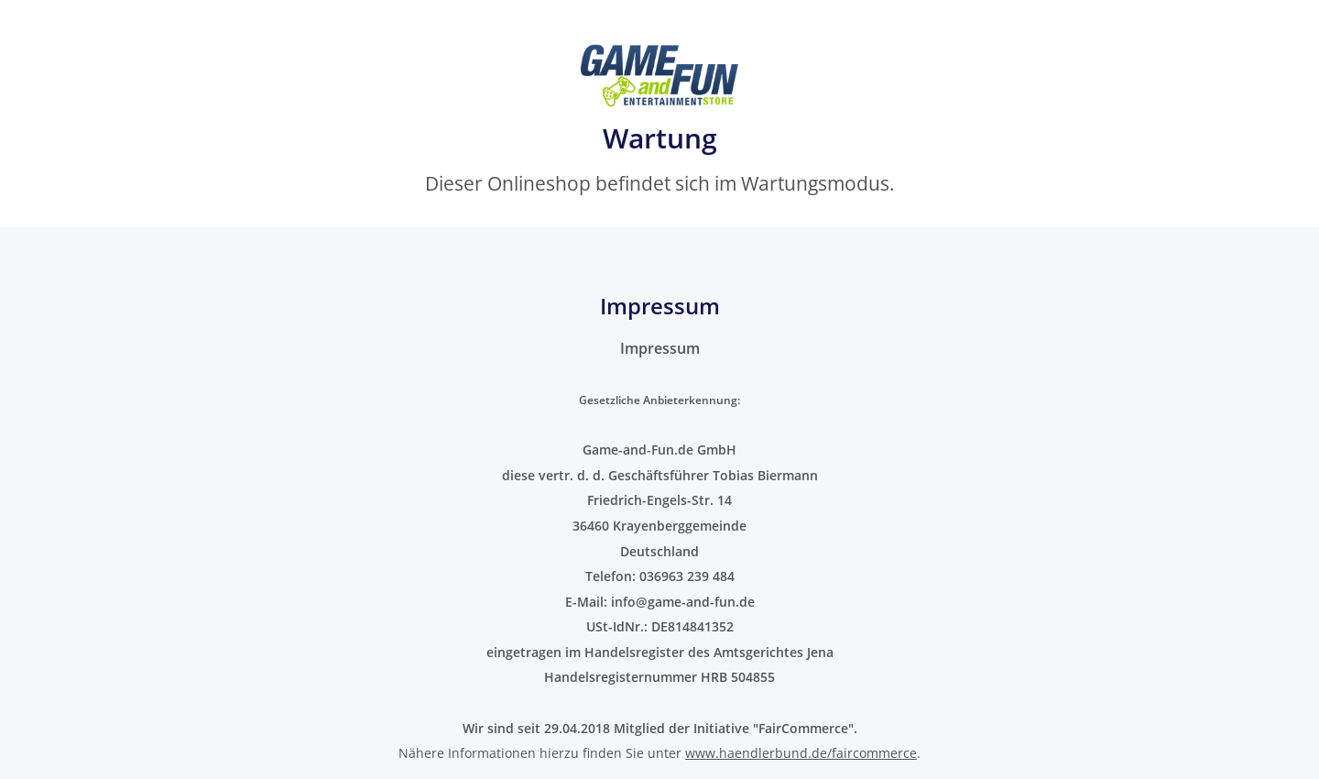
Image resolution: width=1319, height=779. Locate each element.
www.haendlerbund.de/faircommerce (801, 753)
